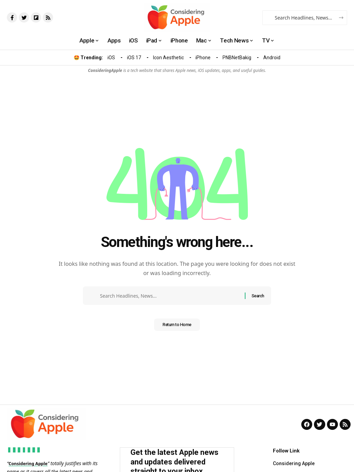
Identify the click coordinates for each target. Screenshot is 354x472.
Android (271, 57)
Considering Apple (30, 463)
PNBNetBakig (237, 57)
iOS (111, 57)
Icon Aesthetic (168, 57)
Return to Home (177, 327)
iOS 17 (134, 57)
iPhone (203, 57)
